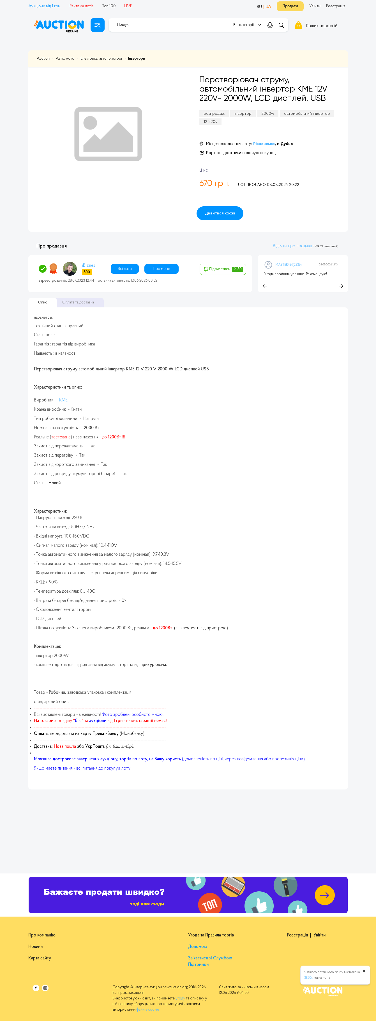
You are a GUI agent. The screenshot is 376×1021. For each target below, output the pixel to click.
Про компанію (42, 935)
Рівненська (264, 144)
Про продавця (51, 246)
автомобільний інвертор (307, 114)
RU (259, 7)
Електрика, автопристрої (101, 59)
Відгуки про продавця (293, 246)
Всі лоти (125, 269)
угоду (181, 999)
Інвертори (136, 59)
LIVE (128, 6)
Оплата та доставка (78, 303)
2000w (267, 114)
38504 (308, 978)
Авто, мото (65, 59)
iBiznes (88, 265)
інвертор (243, 114)
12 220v (210, 122)
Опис (42, 303)
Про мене (161, 269)
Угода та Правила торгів (211, 935)
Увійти (314, 6)
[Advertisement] (188, 828)
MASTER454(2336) (288, 265)
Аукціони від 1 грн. (44, 6)
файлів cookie (147, 1010)
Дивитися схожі (220, 213)
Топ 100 (109, 6)
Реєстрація (335, 6)
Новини (35, 947)
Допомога (197, 947)
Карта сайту (39, 958)
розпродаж (214, 114)
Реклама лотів (82, 6)
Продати (290, 6)
